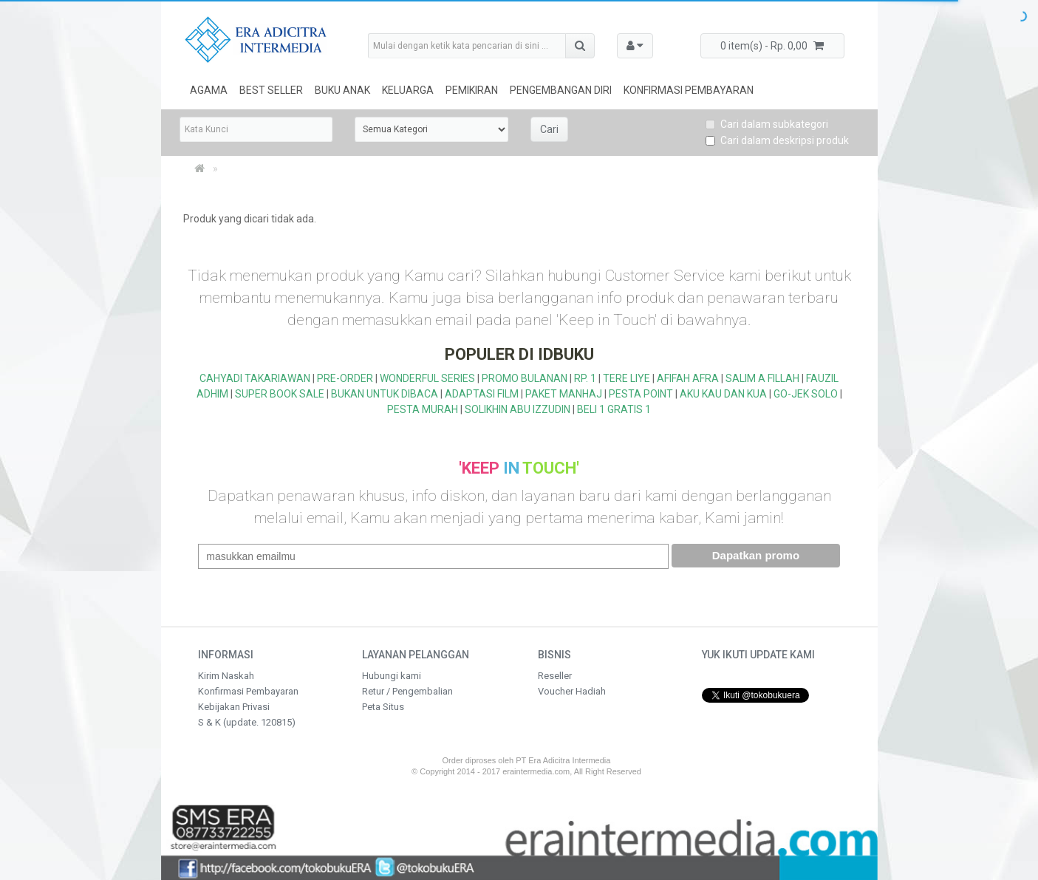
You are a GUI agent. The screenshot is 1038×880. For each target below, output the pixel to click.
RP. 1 (585, 378)
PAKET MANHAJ (563, 394)
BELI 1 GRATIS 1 (614, 409)
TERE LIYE (626, 378)
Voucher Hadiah (572, 691)
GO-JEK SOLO (806, 394)
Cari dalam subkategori (767, 124)
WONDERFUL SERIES (427, 378)
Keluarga (408, 90)
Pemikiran (471, 90)
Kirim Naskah (226, 675)
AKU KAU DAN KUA (723, 394)
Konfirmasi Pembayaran (689, 90)
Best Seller (271, 90)
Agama (209, 90)
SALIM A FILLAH (762, 378)
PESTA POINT (641, 394)
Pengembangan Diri (561, 90)
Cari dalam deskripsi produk (777, 140)
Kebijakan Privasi (234, 706)
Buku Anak (342, 90)
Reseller (555, 675)
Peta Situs (383, 706)
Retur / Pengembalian (407, 691)
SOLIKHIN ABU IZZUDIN (517, 409)
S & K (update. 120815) (247, 722)
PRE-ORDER (345, 378)
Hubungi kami (391, 675)
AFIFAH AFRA (688, 378)
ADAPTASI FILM (482, 394)
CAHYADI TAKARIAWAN (254, 378)
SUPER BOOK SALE (279, 394)
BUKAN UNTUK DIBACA (384, 394)
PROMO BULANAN (524, 378)
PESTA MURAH (422, 409)
